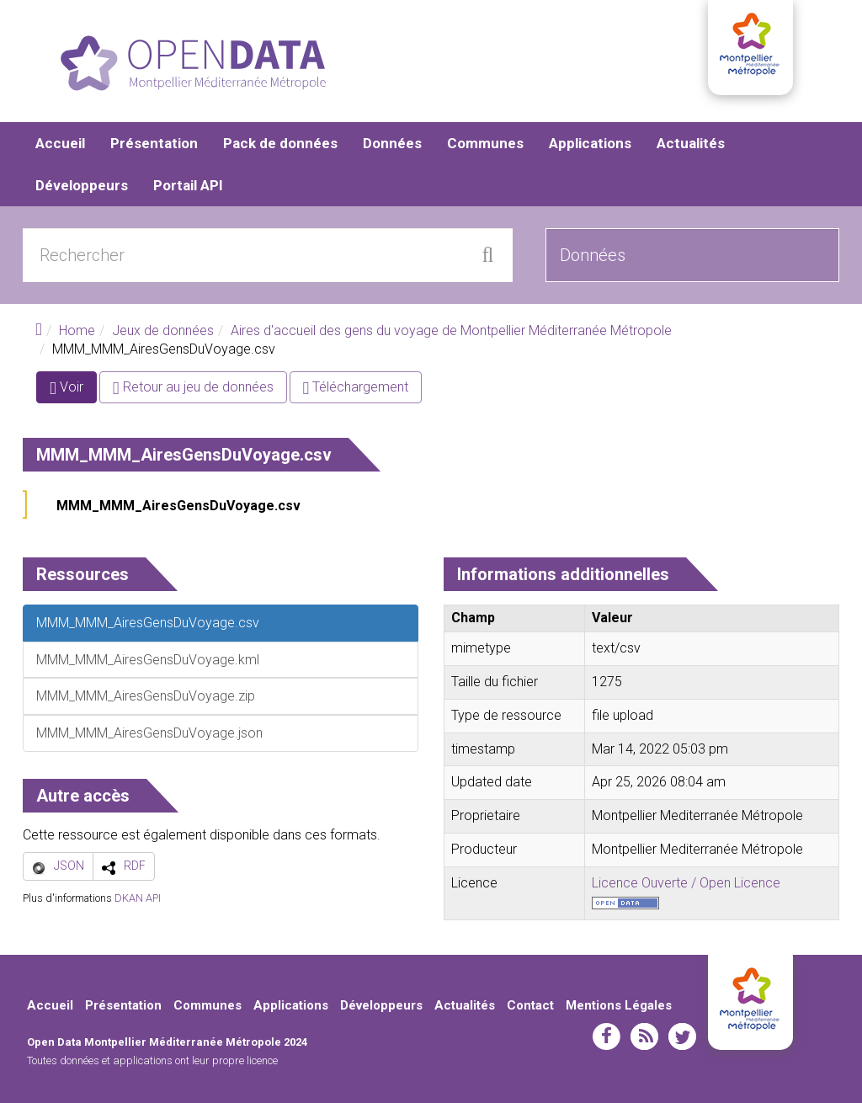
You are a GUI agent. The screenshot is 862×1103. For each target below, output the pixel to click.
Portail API (188, 185)
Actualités (691, 143)
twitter (682, 1036)
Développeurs (81, 185)
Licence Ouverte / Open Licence (686, 883)
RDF (135, 865)
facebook (606, 1036)
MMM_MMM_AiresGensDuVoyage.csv (178, 506)
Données (392, 143)
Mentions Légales (619, 1005)
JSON (69, 865)
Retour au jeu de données (193, 387)
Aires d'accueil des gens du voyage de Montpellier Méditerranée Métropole (451, 330)
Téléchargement (356, 387)
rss (644, 1036)
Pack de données (280, 143)
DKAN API (137, 898)
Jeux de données (163, 330)
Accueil (60, 143)
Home (77, 330)
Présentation (154, 143)
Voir (73, 390)
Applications (590, 143)
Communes (485, 143)
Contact (530, 1005)
